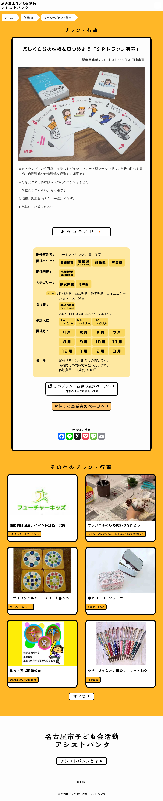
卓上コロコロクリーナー (107, 598)
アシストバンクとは (81, 761)
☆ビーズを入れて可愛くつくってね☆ (117, 671)
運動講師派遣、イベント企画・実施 (38, 525)
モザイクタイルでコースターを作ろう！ (41, 598)
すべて (81, 696)
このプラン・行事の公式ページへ (81, 388)
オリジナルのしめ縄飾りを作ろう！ (116, 525)
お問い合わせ (81, 231)
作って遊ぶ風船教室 (25, 671)
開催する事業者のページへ (81, 406)
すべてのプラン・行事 (57, 17)
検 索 (28, 17)
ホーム (9, 17)
